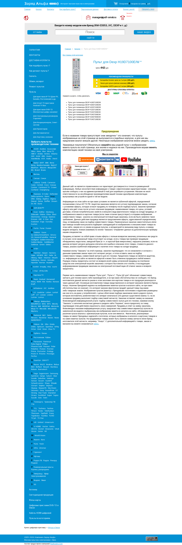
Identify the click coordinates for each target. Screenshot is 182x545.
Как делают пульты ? (39, 71)
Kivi (43, 282)
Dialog (38, 199)
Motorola (55, 306)
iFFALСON (44, 271)
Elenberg (50, 212)
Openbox (49, 327)
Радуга (46, 460)
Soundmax (49, 390)
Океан (44, 333)
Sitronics (34, 390)
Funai (42, 228)
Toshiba (44, 416)
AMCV (33, 154)
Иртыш (37, 456)
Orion (44, 329)
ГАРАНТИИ (34, 50)
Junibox (51, 288)
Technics (42, 408)
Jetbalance (37, 288)
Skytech (49, 385)
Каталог (39, 9)
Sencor (34, 381)
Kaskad (42, 279)
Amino (47, 154)
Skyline (42, 385)
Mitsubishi (52, 309)
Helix (51, 255)
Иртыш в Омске (54, 528)
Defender (54, 194)
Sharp (47, 383)
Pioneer (46, 346)
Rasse (36, 364)
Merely (55, 304)
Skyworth (43, 388)
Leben (48, 292)
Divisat (34, 201)
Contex (34, 187)
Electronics (35, 217)
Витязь (37, 174)
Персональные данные (90, 9)
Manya (37, 301)
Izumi (54, 267)
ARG (43, 156)
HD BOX (40, 255)
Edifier (42, 212)
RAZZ (42, 364)
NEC (44, 315)
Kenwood (51, 279)
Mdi (39, 306)
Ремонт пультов (36, 86)
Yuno (36, 444)
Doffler (47, 201)
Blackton (35, 167)
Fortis (36, 228)
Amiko (40, 154)
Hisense (47, 258)
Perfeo (34, 356)
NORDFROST (36, 320)
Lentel (55, 292)
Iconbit (36, 267)
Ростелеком (39, 337)
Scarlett (48, 381)
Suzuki (34, 398)
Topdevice (35, 416)
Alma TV (50, 151)
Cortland (34, 190)
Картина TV (39, 275)
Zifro (36, 448)
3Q (35, 484)
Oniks (33, 327)
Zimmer (42, 448)
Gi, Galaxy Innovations (40, 235)
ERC (40, 219)
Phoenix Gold (36, 346)
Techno (50, 408)
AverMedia (35, 158)
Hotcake (50, 260)
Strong (34, 393)
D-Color (45, 194)
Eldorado (35, 214)
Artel (38, 156)
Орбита (37, 333)
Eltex (49, 214)
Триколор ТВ (49, 402)
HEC (46, 255)
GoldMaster (49, 242)
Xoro (43, 440)
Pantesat (47, 341)
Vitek (57, 429)
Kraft (33, 284)
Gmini (42, 244)
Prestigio (50, 354)
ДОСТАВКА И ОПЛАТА (39, 60)
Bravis (43, 170)
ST (57, 390)
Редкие (34, 463)
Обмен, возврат (36, 81)
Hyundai (34, 262)
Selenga (50, 378)
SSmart (34, 385)
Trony (51, 413)
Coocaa (53, 185)
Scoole (34, 378)
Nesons (34, 318)
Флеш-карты (35, 500)
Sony (42, 390)
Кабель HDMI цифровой (40, 513)
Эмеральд (38, 474)
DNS (33, 199)
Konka (48, 282)
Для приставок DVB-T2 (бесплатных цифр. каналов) (45, 110)
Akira (33, 151)
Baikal (36, 163)
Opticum (40, 327)
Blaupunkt (52, 167)
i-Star (35, 271)
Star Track (42, 393)
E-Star (46, 219)
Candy (43, 182)
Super (49, 395)
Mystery (34, 311)
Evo (51, 219)
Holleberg (35, 260)
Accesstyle (51, 149)
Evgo (42, 222)
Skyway (34, 388)
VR (45, 431)
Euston (34, 224)
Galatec (37, 232)
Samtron (35, 376)
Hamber (37, 253)
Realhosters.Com (56, 544)
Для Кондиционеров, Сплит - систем (45, 123)
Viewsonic (49, 429)
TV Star (40, 418)
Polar (53, 346)
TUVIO (51, 416)
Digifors (46, 199)
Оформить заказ (148, 9)
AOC (33, 156)
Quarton (37, 360)
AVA (43, 158)
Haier (33, 255)
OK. (42, 324)
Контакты (50, 9)
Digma (53, 199)
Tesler (40, 411)
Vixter (40, 431)
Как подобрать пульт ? (39, 65)
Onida (52, 324)
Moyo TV (34, 309)
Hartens (52, 253)
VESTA (34, 429)
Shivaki (54, 383)
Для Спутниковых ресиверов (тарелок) (45, 117)
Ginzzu (53, 235)
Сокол (43, 178)
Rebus (56, 364)
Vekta (51, 426)
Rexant (46, 367)
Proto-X (34, 354)
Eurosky (49, 222)
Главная (27, 9)
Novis (56, 318)
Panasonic (38, 341)
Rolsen (34, 369)
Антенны (33, 489)
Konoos (56, 282)
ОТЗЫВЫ (37, 32)
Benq (33, 165)
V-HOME (37, 426)
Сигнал (37, 178)
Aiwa (39, 151)
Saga (36, 373)
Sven (45, 398)
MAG (44, 304)
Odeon (37, 324)
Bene (52, 163)
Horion (43, 260)
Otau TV (51, 329)
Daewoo (37, 194)
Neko (49, 315)
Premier (50, 349)
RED (33, 367)
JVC (45, 288)
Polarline (34, 349)
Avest (54, 158)
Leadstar (40, 292)
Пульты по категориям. (39, 518)
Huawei (49, 262)
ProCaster (41, 351)
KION (39, 282)
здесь (152, 141)
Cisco (46, 185)
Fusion (48, 228)
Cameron (51, 182)
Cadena (37, 182)
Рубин (48, 337)
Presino (42, 354)
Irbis (49, 267)
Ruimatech (42, 369)
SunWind (42, 395)
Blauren (43, 167)
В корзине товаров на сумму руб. (135, 4)
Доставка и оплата (111, 9)
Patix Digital (36, 344)
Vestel (41, 429)
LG (35, 292)
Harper (45, 253)
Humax (42, 262)
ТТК (32, 404)
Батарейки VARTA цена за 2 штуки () (117, 86)
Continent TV (44, 187)
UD (35, 422)
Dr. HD (33, 204)
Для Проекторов (40, 129)
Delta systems (37, 196)
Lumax (34, 297)
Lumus (41, 297)
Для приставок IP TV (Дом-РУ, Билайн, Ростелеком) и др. (46, 97)
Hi (55, 255)
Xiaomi (37, 440)
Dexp (52, 196)
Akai (44, 151)
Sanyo (42, 376)
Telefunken (49, 411)
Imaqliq (43, 267)
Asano (49, 156)
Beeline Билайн (43, 165)
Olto (46, 324)
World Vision (40, 435)
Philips (45, 344)
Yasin (41, 444)
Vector (45, 426)
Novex (50, 318)
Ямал (43, 480)
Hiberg (34, 258)
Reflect (39, 367)
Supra (55, 395)
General (53, 237)
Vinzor (34, 431)
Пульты (32, 92)
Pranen (43, 349)
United (40, 422)
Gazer (44, 232)
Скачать (32, 76)
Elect (54, 214)
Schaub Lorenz (37, 383)
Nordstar (43, 318)
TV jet (33, 418)
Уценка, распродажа (40, 469)
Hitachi (55, 258)
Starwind (52, 393)
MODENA (46, 306)
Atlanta (54, 154)
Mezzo (34, 306)
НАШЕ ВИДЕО (144, 32)
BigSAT (54, 165)
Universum (49, 422)
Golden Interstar (47, 240)
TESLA (34, 411)
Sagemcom (44, 373)
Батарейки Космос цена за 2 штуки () (117, 80)
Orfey (56, 327)
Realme (49, 364)
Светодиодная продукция (41, 495)
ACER (36, 149)
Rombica (54, 367)
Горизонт (38, 452)
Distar (40, 201)
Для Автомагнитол (41, 133)
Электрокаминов (38, 476)
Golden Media (37, 242)
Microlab (43, 309)
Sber (55, 376)
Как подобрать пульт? (67, 9)
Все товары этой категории (73, 55)
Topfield (44, 413)
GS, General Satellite (39, 237)
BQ (32, 170)
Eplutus (52, 217)
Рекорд (53, 460)
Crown (53, 187)
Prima (33, 351)
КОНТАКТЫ (34, 55)
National (37, 315)
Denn (47, 196)
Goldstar (34, 244)
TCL (35, 408)
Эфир (46, 474)
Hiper (40, 258)
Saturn (49, 376)
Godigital (35, 240)
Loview (50, 295)
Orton (33, 329)
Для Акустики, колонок (43, 137)
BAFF (42, 163)
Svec (40, 398)
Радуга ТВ (38, 460)
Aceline (43, 149)
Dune (40, 204)
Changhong (44, 190)
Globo (48, 244)
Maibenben (45, 301)
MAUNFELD (36, 304)
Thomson (35, 413)
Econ (36, 212)
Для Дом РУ (39, 208)
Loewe (43, 295)
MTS (49, 304)
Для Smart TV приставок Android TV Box (43, 104)
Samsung (54, 373)
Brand (37, 170)
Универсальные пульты (43, 467)
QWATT (45, 360)
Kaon (36, 279)
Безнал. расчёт (129, 9)
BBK (47, 163)
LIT (37, 295)
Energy (44, 217)
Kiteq (33, 282)
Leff (33, 295)
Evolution (35, 222)
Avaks (48, 158)
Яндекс (37, 480)
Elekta (42, 214)
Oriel (39, 329)
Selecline (41, 378)
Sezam (41, 381)
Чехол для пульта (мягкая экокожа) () (117, 83)
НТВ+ (36, 249)
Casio (33, 185)
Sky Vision (52, 388)
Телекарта (38, 402)
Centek (40, 185)
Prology (50, 351)
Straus (34, 395)
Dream (54, 201)
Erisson (34, 219)
